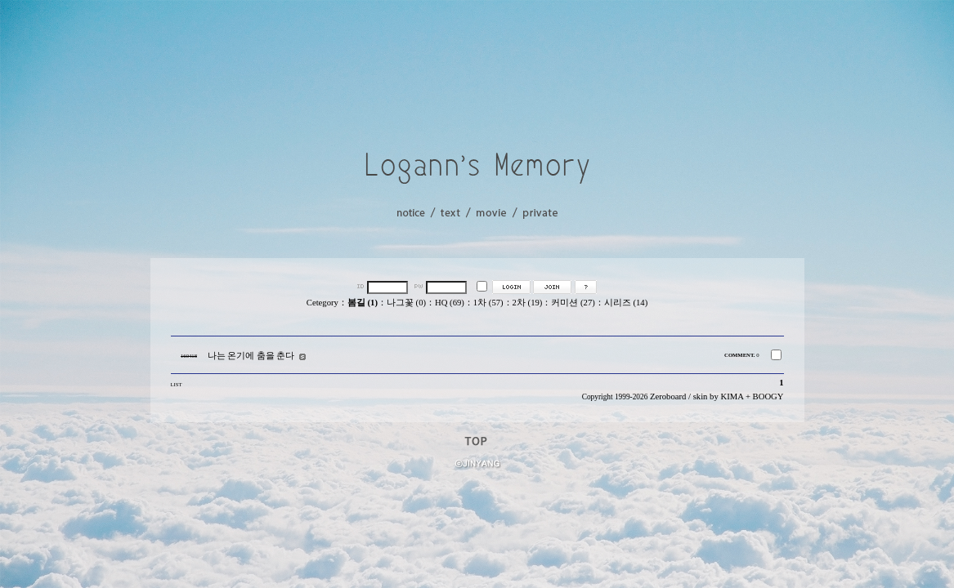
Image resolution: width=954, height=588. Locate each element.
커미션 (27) (572, 302)
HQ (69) (449, 302)
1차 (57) (488, 302)
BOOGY (768, 396)
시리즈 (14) (625, 302)
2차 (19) (528, 302)
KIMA (731, 396)
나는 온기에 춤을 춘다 (251, 355)
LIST (176, 384)
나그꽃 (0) (406, 302)
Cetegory (322, 302)
